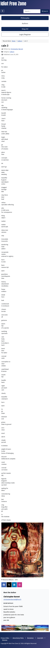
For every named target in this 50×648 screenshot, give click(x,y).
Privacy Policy (5, 638)
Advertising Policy (18, 638)
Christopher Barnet (11, 596)
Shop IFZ (25, 29)
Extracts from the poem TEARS (13, 606)
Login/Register (25, 34)
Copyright (40, 638)
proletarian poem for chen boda (13, 615)
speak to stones (8, 609)
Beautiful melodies (9, 612)
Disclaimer (30, 638)
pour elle (6, 620)
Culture (12, 52)
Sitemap (4, 640)
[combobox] (31, 11)
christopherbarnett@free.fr (12, 599)
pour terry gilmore (9, 617)
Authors (25, 23)
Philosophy (25, 18)
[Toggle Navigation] (2, 11)
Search (45, 11)
